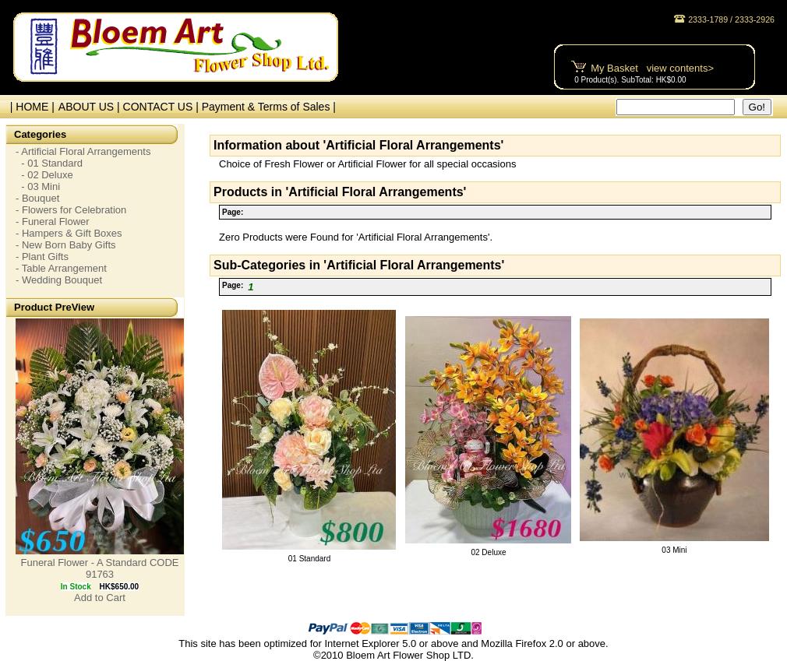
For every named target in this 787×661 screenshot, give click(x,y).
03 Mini (674, 550)
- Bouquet (37, 198)
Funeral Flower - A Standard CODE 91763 (99, 568)
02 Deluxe (488, 552)
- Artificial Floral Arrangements (83, 151)
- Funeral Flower (53, 221)
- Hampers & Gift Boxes (69, 233)
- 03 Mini (38, 186)
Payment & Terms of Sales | (269, 106)
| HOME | (29, 106)
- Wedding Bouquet (59, 280)
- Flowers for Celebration (71, 210)
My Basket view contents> (652, 68)
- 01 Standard (49, 163)
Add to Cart (99, 597)
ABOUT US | (90, 106)
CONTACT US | (162, 106)
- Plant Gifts (42, 256)
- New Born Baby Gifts (66, 245)
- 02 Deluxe (44, 175)
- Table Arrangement (61, 268)
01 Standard (309, 558)
